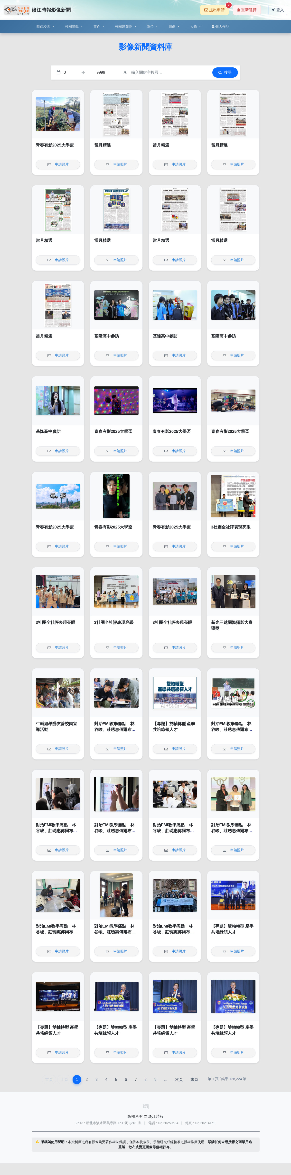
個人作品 (220, 26)
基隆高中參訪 (106, 336)
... (165, 1079)
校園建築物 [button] (124, 26)
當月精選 (102, 145)
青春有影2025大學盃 (55, 145)
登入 (278, 10)
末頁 (194, 1079)
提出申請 (216, 8)
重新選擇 (247, 10)
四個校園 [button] (43, 26)
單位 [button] (151, 26)
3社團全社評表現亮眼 (231, 527)
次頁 (179, 1079)
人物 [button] (194, 26)
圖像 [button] (173, 26)
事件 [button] (98, 26)
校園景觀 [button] (72, 26)
